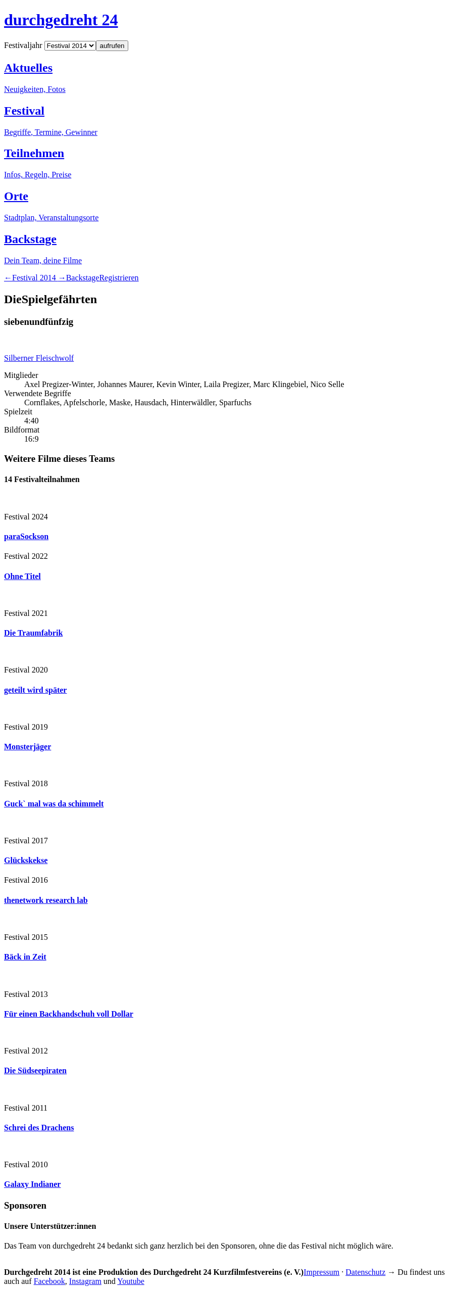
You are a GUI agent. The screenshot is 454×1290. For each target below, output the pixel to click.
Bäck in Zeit (25, 956)
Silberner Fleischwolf (39, 358)
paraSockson (26, 536)
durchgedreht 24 (61, 20)
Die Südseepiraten (35, 1070)
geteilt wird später (35, 690)
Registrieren (118, 277)
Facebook (49, 1281)
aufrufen (112, 46)
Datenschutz (365, 1272)
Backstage (82, 277)
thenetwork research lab (46, 900)
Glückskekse (25, 860)
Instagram (85, 1281)
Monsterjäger (27, 746)
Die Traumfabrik (33, 633)
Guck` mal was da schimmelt (54, 803)
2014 (35, 277)
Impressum (321, 1272)
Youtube (130, 1281)
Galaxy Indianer (32, 1184)
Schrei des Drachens (39, 1127)
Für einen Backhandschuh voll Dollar (68, 1014)
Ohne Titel (22, 576)
